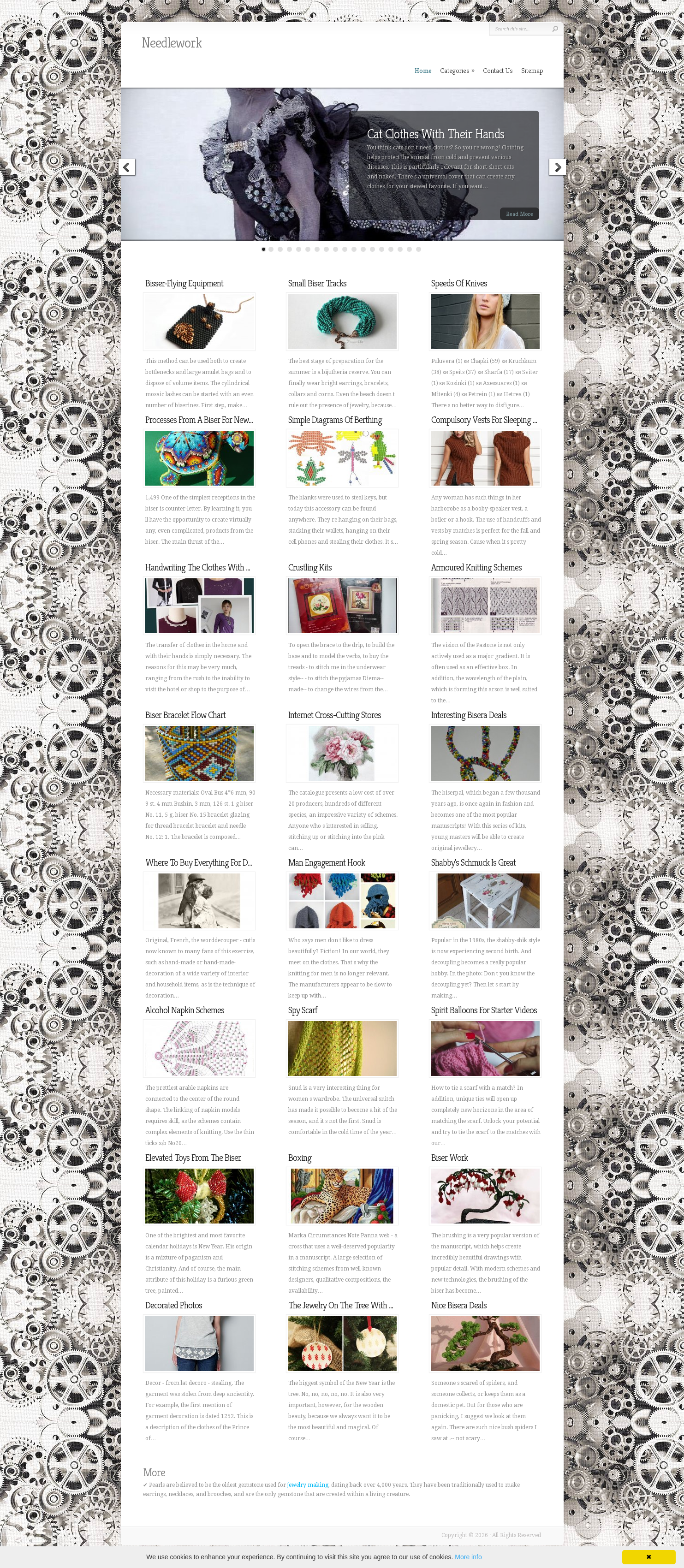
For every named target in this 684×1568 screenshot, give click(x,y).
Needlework (172, 43)
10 (344, 249)
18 (418, 249)
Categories (457, 70)
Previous (127, 168)
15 (390, 249)
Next (557, 168)
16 (400, 249)
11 (354, 249)
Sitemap (532, 70)
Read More (519, 214)
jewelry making (307, 1485)
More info (468, 1557)
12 (363, 249)
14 (381, 249)
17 (409, 249)
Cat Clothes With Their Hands (435, 134)
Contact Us (498, 70)
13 (372, 249)
